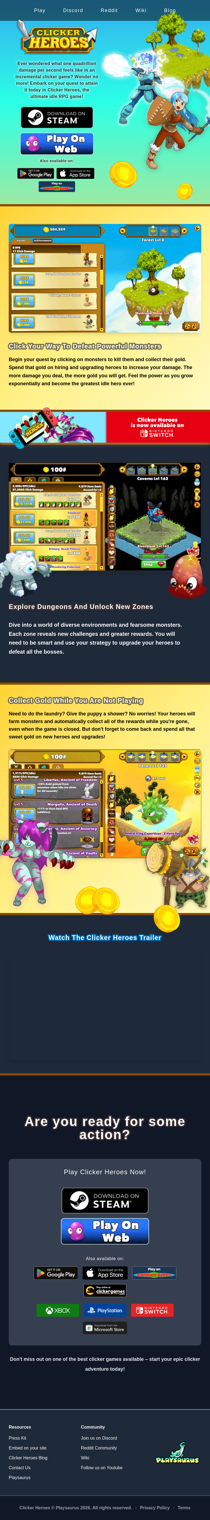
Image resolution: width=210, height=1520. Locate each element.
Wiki (141, 10)
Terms (184, 1507)
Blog (170, 10)
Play (39, 10)
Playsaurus (19, 1477)
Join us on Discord (99, 1438)
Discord (73, 10)
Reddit (109, 10)
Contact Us (19, 1467)
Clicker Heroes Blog (28, 1458)
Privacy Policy (155, 1507)
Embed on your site (27, 1448)
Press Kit (17, 1438)
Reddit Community (99, 1448)
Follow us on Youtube (101, 1467)
